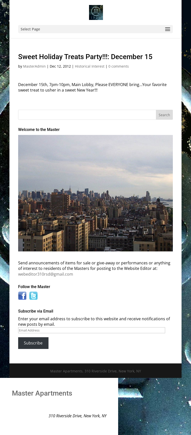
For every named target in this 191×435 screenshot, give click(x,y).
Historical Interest (89, 66)
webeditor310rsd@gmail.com (45, 274)
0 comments (118, 66)
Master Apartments (42, 393)
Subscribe (33, 343)
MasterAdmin (34, 66)
